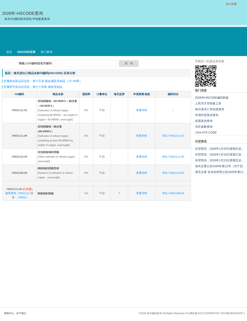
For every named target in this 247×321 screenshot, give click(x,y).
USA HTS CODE (206, 132)
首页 (9, 52)
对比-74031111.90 (173, 156)
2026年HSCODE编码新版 (212, 97)
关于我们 (21, 313)
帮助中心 (9, 313)
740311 (22, 197)
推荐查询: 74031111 (17, 193)
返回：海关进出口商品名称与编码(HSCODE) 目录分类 (40, 73)
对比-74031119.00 (173, 172)
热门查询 (46, 52)
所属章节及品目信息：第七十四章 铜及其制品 (33, 86)
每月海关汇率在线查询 (209, 109)
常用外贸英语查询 (206, 115)
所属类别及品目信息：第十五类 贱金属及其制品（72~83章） (43, 81)
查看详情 (141, 110)
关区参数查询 (204, 126)
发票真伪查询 (204, 121)
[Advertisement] (123, 36)
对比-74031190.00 (173, 193)
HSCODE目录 (26, 52)
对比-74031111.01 (173, 135)
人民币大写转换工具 (208, 103)
